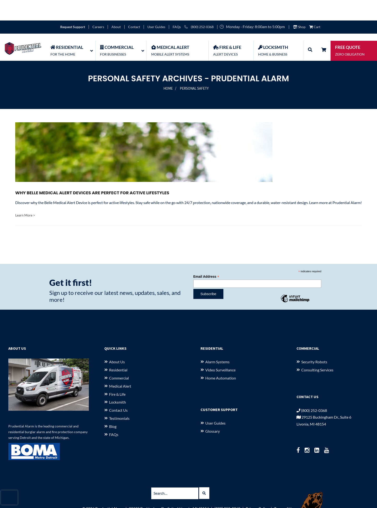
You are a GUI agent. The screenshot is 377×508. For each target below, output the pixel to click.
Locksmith (117, 381)
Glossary (212, 410)
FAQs (177, 6)
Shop (299, 6)
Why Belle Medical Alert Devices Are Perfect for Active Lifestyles (92, 172)
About (116, 6)
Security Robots (314, 341)
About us (117, 341)
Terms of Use (284, 488)
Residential (118, 349)
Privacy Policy (257, 488)
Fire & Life (117, 373)
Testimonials (119, 397)
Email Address (206, 256)
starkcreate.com (213, 501)
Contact (134, 6)
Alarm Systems (217, 341)
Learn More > (25, 195)
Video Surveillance (220, 349)
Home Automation (220, 357)
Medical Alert (120, 365)
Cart (314, 6)
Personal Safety (194, 68)
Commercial (119, 357)
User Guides (156, 6)
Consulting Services (317, 349)
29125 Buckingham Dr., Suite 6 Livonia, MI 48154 (169, 488)
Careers (98, 6)
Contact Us (118, 389)
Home (168, 68)
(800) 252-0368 (199, 6)
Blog (112, 406)
